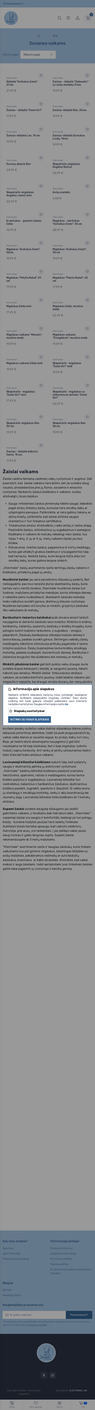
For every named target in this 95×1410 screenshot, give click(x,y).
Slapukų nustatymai (27, 711)
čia (66, 704)
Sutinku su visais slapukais (29, 719)
